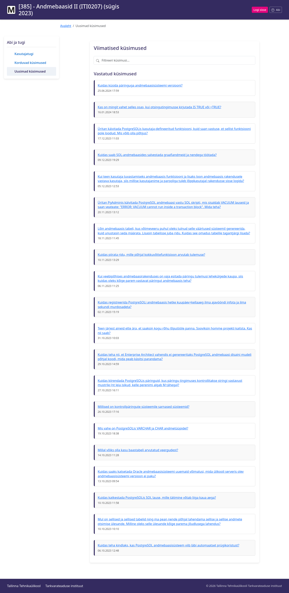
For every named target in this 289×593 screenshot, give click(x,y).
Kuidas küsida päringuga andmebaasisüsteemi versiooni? (140, 85)
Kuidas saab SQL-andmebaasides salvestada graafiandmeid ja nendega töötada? (157, 155)
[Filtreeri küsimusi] (174, 60)
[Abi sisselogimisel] (275, 10)
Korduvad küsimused (30, 63)
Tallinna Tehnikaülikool (24, 586)
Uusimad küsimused (30, 71)
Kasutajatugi (23, 54)
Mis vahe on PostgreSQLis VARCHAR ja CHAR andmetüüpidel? (143, 428)
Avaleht (65, 26)
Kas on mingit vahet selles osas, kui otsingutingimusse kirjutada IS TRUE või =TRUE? (159, 107)
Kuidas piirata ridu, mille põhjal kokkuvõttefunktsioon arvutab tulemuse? (151, 254)
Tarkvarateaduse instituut (64, 586)
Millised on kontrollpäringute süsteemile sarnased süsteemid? (143, 406)
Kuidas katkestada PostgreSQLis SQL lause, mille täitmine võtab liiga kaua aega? (157, 497)
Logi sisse (260, 10)
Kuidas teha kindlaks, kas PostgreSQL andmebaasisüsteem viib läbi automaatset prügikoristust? (168, 545)
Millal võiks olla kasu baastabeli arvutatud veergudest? (138, 450)
